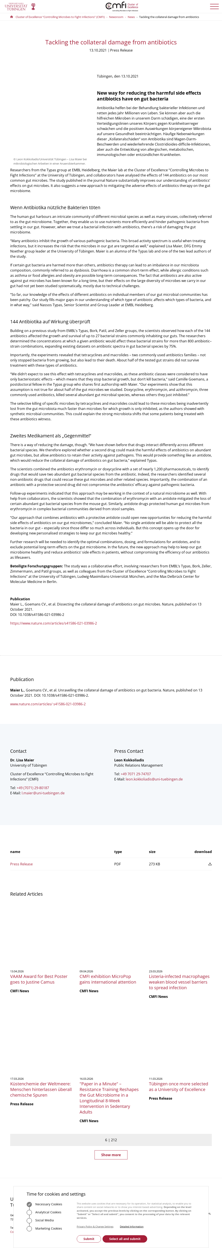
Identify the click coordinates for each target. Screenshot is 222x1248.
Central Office (123, 1093)
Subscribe (180, 1115)
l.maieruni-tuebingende (43, 791)
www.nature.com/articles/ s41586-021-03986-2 (48, 702)
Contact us (17, 1115)
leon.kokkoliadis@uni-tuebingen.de (154, 777)
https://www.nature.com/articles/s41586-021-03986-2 (53, 622)
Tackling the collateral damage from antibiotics (169, 17)
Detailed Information (132, 1226)
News (131, 17)
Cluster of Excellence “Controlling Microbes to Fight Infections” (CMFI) (60, 17)
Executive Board (124, 1104)
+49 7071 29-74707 (136, 772)
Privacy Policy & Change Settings (95, 1226)
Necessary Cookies (44, 1204)
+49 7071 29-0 (24, 1111)
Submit (88, 1239)
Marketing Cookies (44, 1228)
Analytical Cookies (44, 1212)
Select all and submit (124, 1239)
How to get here (80, 1155)
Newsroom (116, 17)
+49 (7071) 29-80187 (33, 786)
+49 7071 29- (75, 1122)
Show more (111, 1038)
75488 (87, 1122)
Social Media (40, 1220)
